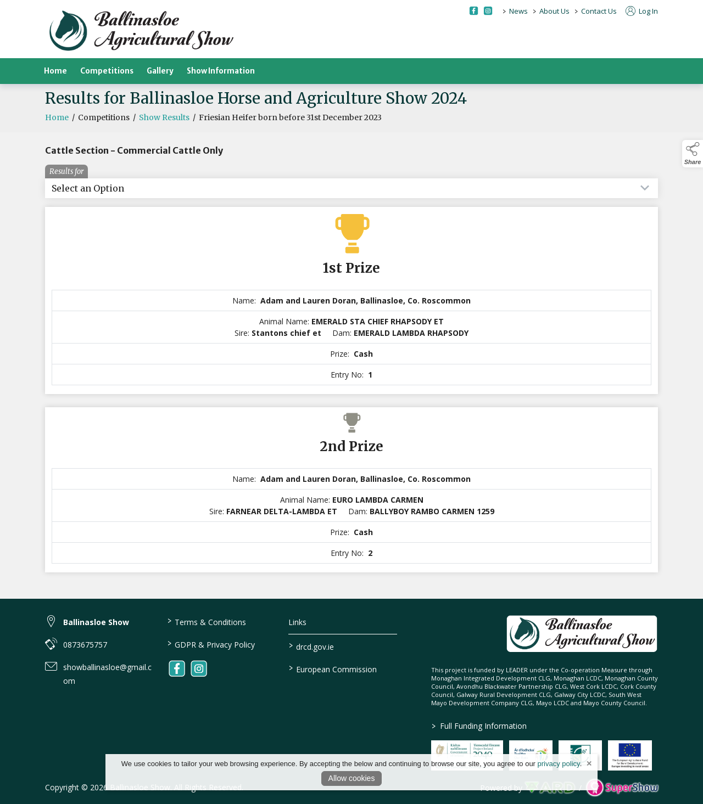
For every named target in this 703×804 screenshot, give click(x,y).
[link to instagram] (199, 668)
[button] (692, 153)
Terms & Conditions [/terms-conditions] (206, 621)
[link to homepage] (141, 31)
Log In (642, 11)
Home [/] (55, 71)
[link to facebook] (177, 668)
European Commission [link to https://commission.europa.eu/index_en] (333, 668)
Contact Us (599, 11)
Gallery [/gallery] (160, 71)
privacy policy (559, 764)
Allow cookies (351, 778)
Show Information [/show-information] (221, 71)
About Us (554, 11)
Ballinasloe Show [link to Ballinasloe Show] (96, 622)
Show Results (164, 132)
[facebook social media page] (473, 10)
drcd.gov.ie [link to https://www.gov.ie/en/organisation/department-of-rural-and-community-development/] (311, 646)
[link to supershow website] (622, 788)
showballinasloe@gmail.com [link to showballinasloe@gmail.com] (107, 674)
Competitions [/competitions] (106, 71)
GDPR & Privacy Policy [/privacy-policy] (210, 644)
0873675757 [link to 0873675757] (85, 644)
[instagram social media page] (488, 10)
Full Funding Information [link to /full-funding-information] (478, 726)
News (518, 11)
